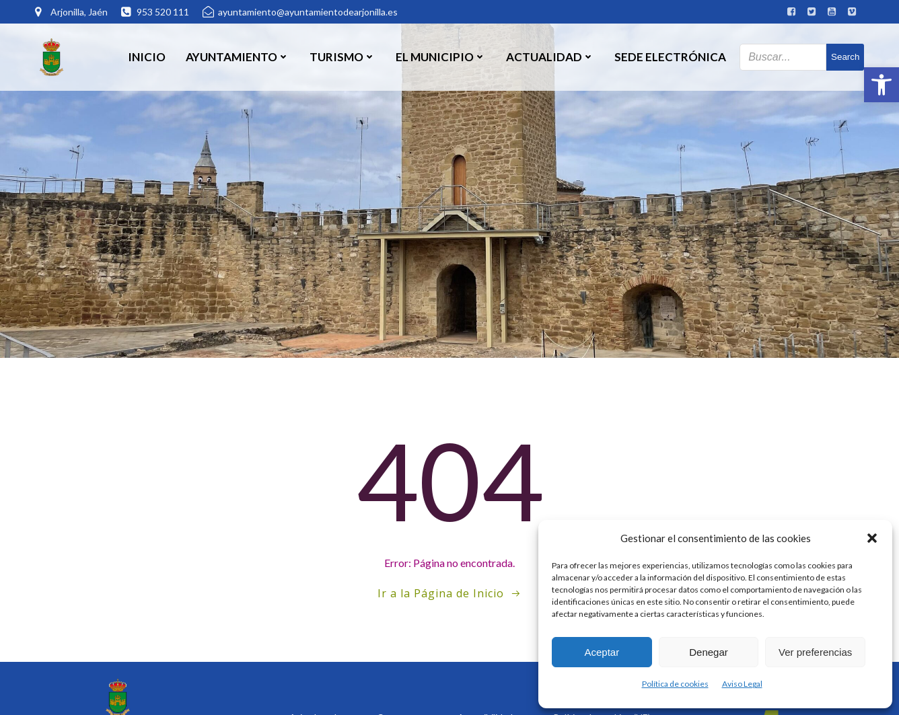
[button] (881, 84)
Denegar (708, 652)
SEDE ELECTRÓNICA (670, 57)
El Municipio (441, 57)
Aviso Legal (742, 684)
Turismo (342, 57)
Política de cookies (675, 684)
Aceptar (601, 652)
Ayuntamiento (237, 57)
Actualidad (550, 57)
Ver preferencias (815, 652)
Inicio (147, 57)
